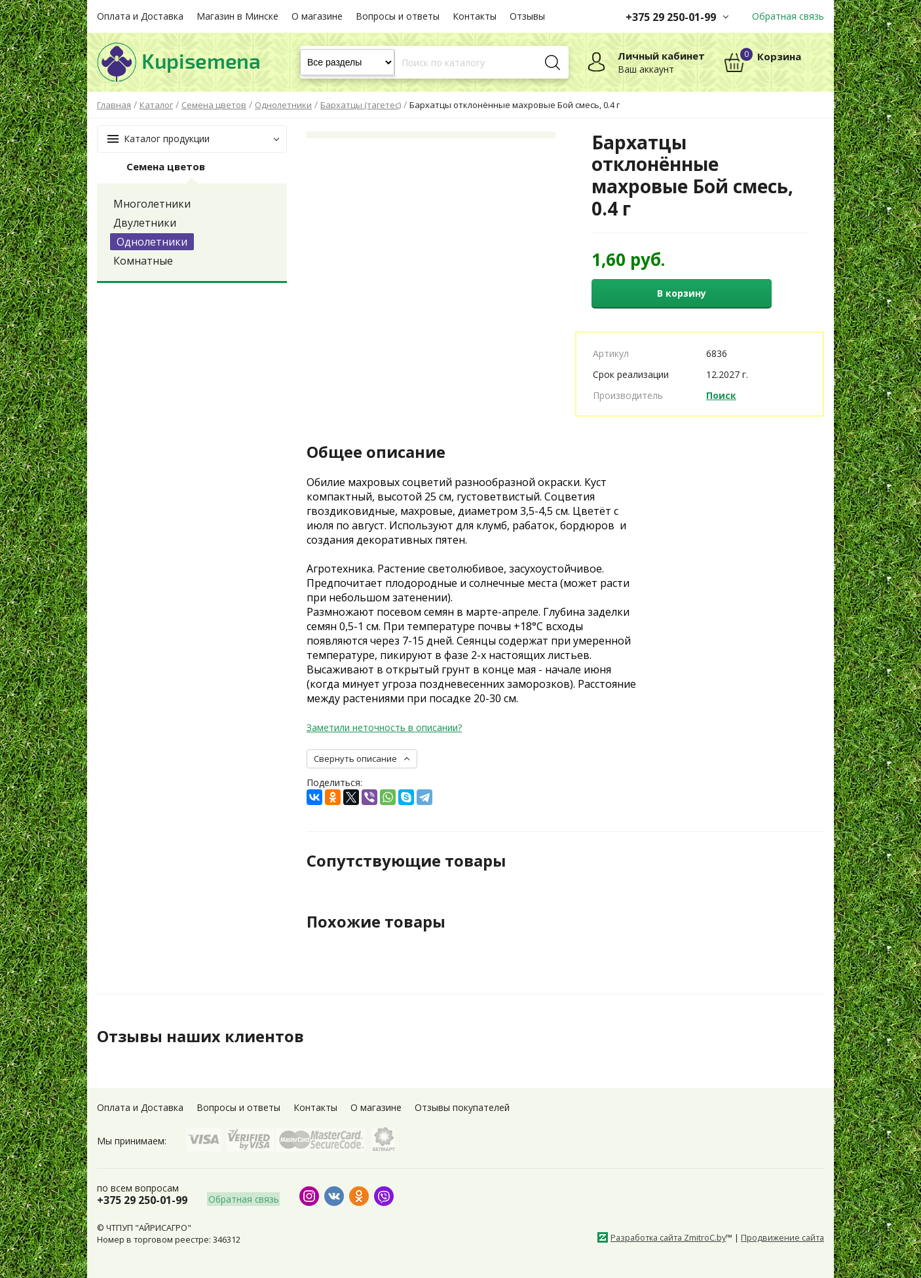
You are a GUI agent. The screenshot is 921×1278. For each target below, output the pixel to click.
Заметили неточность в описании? (384, 727)
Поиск (721, 395)
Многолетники (152, 204)
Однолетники (152, 242)
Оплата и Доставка (140, 16)
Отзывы (527, 16)
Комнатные (143, 261)
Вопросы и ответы (398, 16)
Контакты (475, 16)
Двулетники (144, 223)
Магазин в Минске (237, 16)
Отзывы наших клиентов (201, 1036)
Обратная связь (788, 16)
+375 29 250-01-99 (671, 17)
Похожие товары (376, 921)
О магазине (317, 16)
